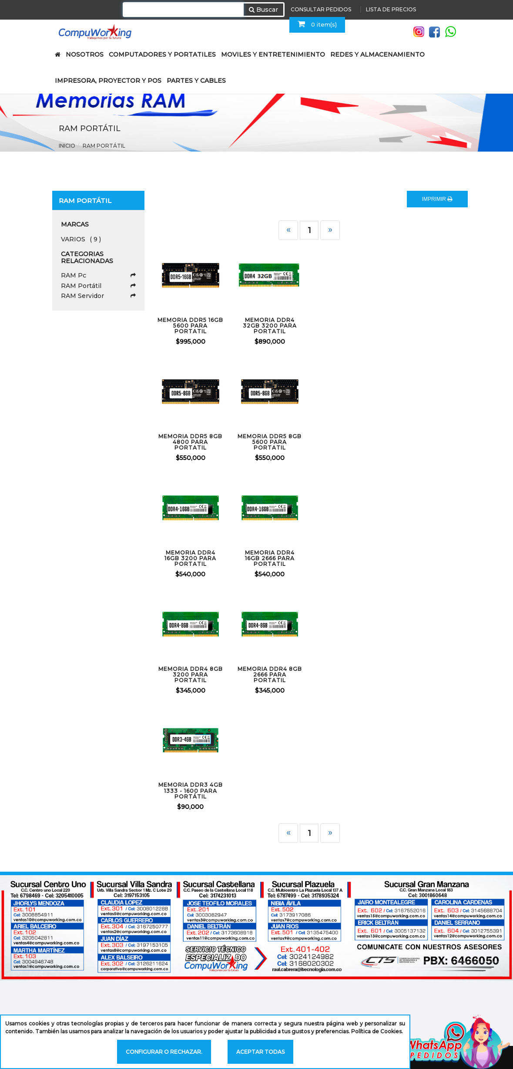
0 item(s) (317, 24)
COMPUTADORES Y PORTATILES (162, 54)
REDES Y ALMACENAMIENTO (377, 54)
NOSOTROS (85, 54)
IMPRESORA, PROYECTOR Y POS (108, 81)
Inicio (67, 145)
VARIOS (81, 239)
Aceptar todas (260, 1052)
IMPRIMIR (437, 199)
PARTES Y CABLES (196, 81)
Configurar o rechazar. (164, 1052)
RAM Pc (98, 275)
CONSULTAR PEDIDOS (321, 9)
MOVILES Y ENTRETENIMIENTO (273, 54)
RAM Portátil (104, 145)
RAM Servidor (98, 296)
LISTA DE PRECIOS (391, 9)
